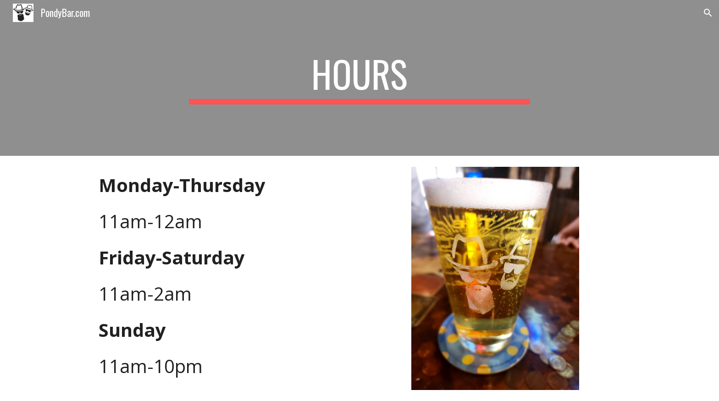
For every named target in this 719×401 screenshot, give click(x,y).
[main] (359, 78)
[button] (708, 13)
